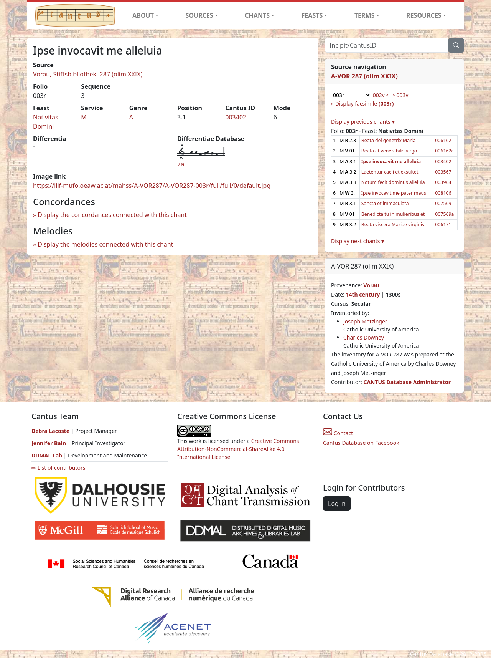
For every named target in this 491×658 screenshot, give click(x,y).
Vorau (371, 285)
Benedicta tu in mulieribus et (393, 214)
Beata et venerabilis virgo (389, 151)
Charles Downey (363, 337)
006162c (444, 151)
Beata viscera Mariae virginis (392, 224)
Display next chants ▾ (357, 241)
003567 (443, 172)
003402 (235, 117)
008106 (443, 193)
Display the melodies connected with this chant (105, 244)
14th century (363, 294)
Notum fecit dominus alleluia (393, 182)
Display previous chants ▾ (363, 121)
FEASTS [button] (312, 15)
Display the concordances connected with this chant (112, 214)
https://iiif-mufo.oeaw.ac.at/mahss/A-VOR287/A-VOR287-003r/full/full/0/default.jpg (151, 185)
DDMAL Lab (46, 455)
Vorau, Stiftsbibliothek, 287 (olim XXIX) (87, 74)
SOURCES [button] (199, 15)
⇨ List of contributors (58, 467)
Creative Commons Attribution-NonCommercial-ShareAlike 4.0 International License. (238, 449)
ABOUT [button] (143, 15)
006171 (443, 224)
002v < (381, 95)
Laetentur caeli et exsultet (390, 172)
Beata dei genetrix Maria (388, 140)
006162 (443, 140)
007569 (443, 203)
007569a (444, 214)
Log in (337, 503)
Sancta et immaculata (385, 203)
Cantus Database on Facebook (361, 442)
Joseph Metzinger (365, 321)
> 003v (400, 95)
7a (180, 164)
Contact (338, 433)
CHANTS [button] (257, 15)
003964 (443, 182)
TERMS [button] (364, 15)
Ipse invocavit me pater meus (393, 193)
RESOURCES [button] (424, 15)
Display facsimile (364, 103)
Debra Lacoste (50, 430)
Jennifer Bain (49, 443)
